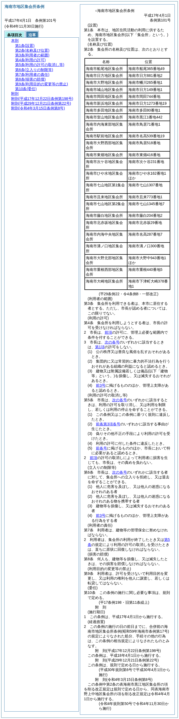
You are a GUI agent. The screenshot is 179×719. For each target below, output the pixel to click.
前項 (108, 332)
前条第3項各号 (108, 424)
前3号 (100, 385)
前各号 (101, 448)
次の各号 (112, 342)
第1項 (100, 347)
